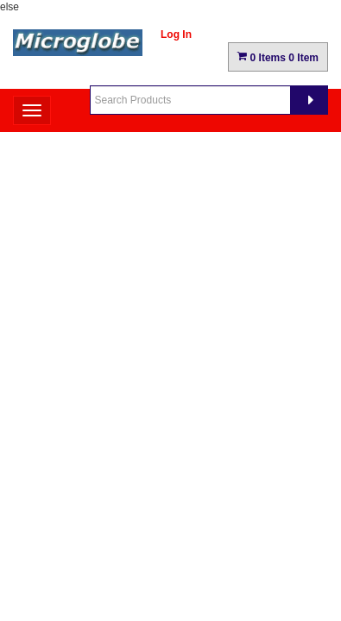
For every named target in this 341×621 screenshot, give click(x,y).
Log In (176, 34)
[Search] (309, 100)
